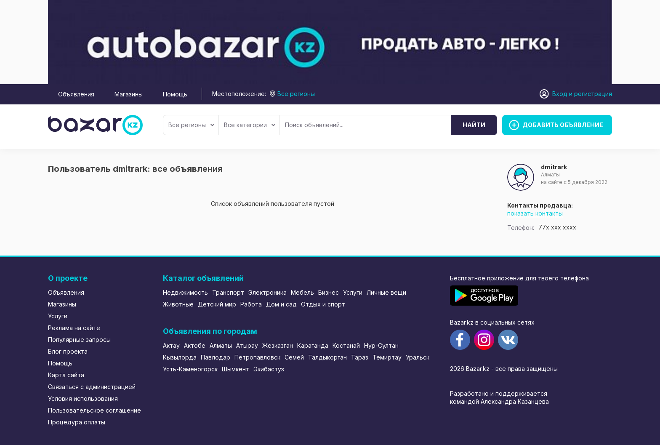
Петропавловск (257, 357)
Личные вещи (386, 292)
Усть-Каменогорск (190, 369)
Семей (294, 357)
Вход (559, 93)
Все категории (249, 124)
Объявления (76, 94)
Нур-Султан (381, 345)
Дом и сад (281, 304)
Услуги (57, 316)
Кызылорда (180, 357)
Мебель (302, 292)
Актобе (194, 345)
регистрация (593, 93)
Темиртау (387, 357)
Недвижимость (185, 292)
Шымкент (235, 369)
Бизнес (328, 292)
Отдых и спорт (323, 304)
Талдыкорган (327, 357)
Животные (178, 304)
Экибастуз (268, 369)
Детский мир (217, 304)
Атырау (247, 345)
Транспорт (228, 292)
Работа (251, 304)
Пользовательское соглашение (94, 410)
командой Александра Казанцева (499, 401)
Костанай (346, 345)
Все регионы (191, 124)
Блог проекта (68, 351)
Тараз (359, 357)
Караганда (312, 345)
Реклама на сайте (74, 327)
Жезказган (277, 345)
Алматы (221, 345)
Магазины (128, 94)
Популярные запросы (79, 339)
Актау (171, 345)
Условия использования (83, 398)
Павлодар (215, 357)
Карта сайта (66, 374)
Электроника (267, 292)
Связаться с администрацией (92, 386)
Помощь (175, 94)
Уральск (417, 357)
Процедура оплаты (76, 422)
